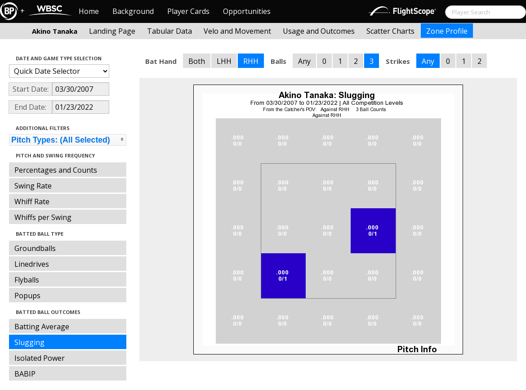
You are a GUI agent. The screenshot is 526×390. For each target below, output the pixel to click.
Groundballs (35, 248)
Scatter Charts (390, 31)
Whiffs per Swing (42, 217)
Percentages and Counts (55, 170)
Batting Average (41, 327)
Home (89, 11)
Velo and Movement (237, 31)
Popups (27, 295)
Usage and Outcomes (319, 31)
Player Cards (188, 11)
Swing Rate (33, 186)
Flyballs (26, 280)
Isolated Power (39, 358)
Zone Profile (447, 31)
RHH (251, 61)
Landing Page (112, 31)
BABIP (25, 374)
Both (196, 61)
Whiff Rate (31, 201)
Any (304, 61)
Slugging (29, 342)
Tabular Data (169, 31)
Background (133, 11)
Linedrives (31, 264)
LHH (224, 61)
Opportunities (247, 11)
